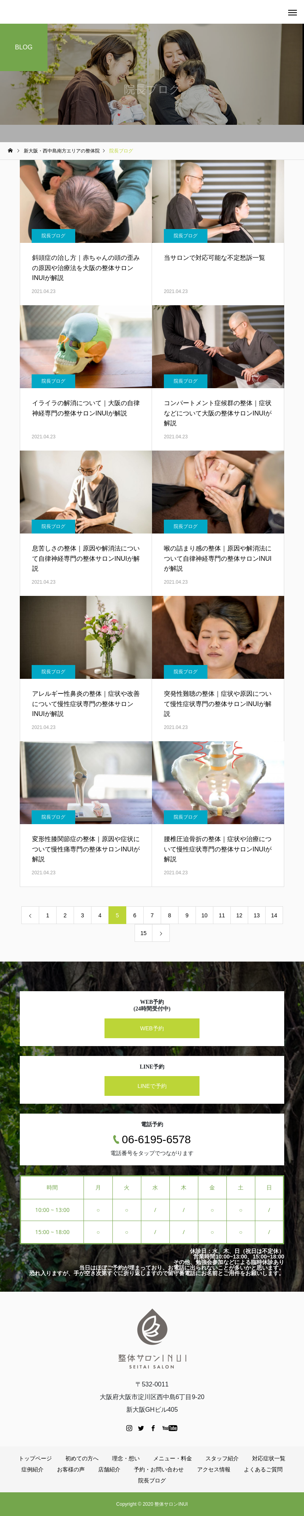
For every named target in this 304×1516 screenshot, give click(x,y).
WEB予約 (152, 1028)
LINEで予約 (151, 1086)
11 (222, 915)
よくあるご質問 (263, 1469)
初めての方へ (82, 1458)
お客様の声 (71, 1469)
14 (274, 915)
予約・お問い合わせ (159, 1469)
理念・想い (126, 1458)
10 (204, 915)
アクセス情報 (213, 1469)
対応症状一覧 (268, 1458)
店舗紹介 (109, 1469)
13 (257, 915)
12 (239, 915)
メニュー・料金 (172, 1458)
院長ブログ (53, 236)
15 (144, 933)
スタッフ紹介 (222, 1458)
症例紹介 (32, 1469)
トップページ (35, 1458)
